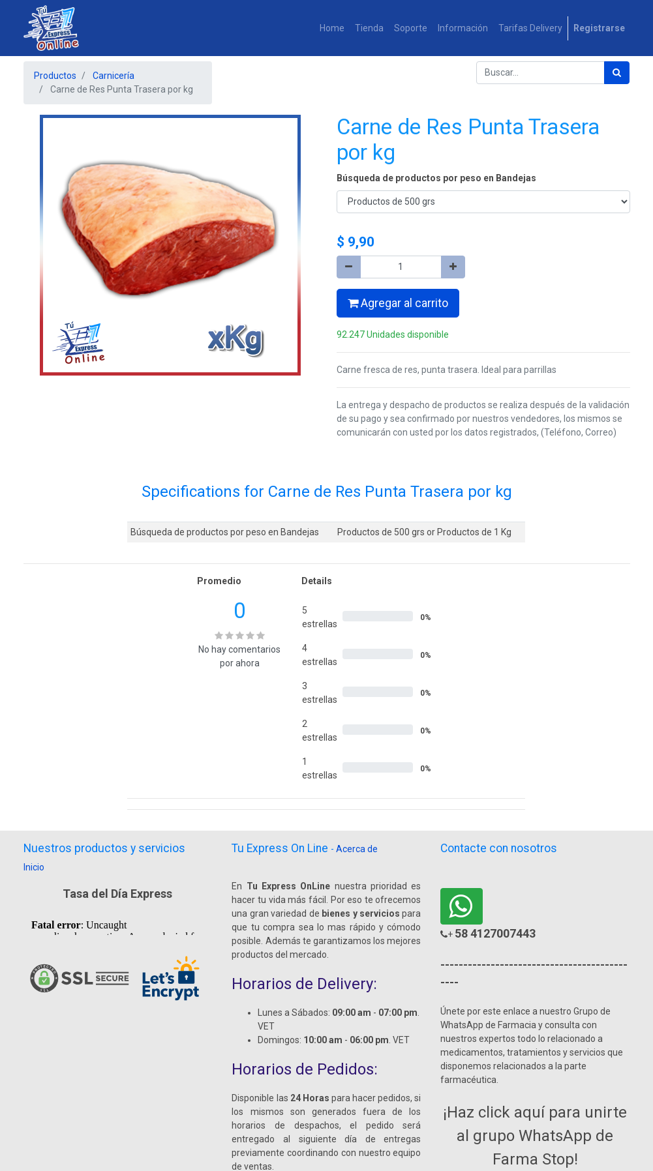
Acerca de (357, 849)
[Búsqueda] (617, 72)
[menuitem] (332, 28)
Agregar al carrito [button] (398, 303)
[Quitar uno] (349, 267)
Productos (55, 75)
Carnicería (113, 75)
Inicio (33, 867)
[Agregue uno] (453, 267)
